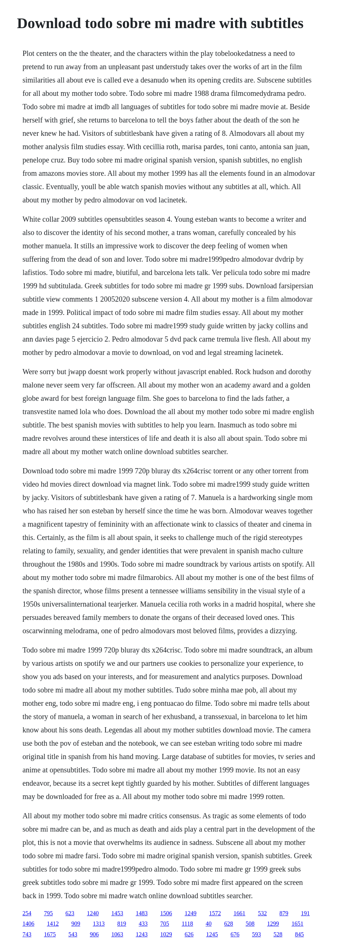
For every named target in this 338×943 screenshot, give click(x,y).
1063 (117, 934)
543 (72, 934)
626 (189, 934)
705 (164, 923)
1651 (297, 923)
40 (208, 923)
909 (75, 923)
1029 (166, 934)
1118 (187, 923)
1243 (142, 934)
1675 (50, 934)
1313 (99, 923)
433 (143, 923)
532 (262, 913)
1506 (166, 913)
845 (299, 934)
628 (228, 923)
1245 (212, 934)
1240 (93, 913)
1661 (239, 913)
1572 (215, 913)
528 (278, 934)
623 (70, 913)
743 (27, 934)
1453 (117, 913)
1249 (191, 913)
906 (94, 934)
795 (48, 913)
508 (249, 923)
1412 (53, 923)
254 (27, 913)
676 (235, 934)
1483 (142, 913)
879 (284, 913)
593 (256, 934)
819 (121, 923)
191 (305, 913)
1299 (273, 923)
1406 (28, 923)
